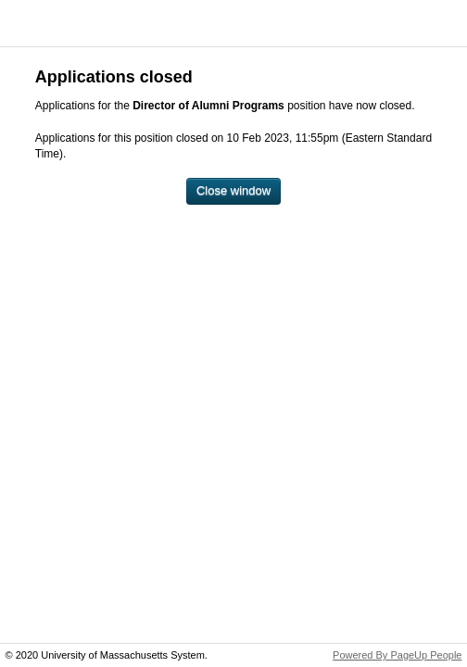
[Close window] (233, 191)
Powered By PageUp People (397, 655)
